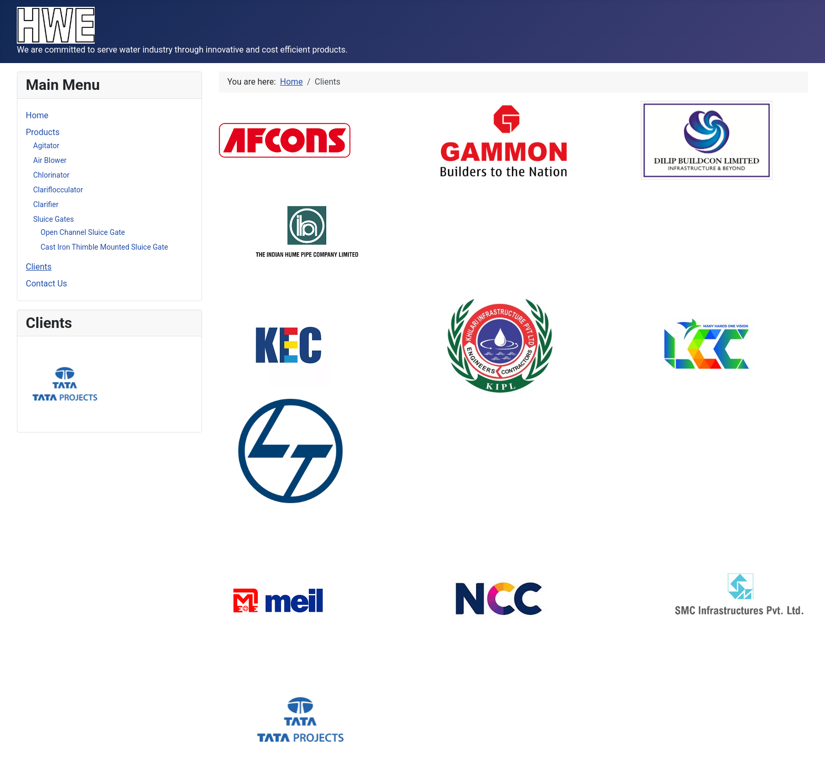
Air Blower (50, 160)
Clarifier (45, 204)
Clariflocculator (58, 190)
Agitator (46, 145)
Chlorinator (51, 175)
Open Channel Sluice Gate (83, 232)
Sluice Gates (53, 219)
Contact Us (46, 284)
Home (37, 115)
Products (42, 132)
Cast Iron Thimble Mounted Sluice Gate (104, 247)
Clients (39, 267)
